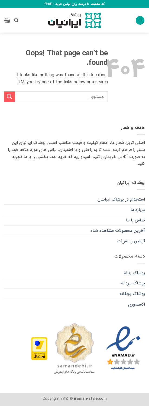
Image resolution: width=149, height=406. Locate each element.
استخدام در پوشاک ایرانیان (121, 199)
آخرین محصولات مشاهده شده (117, 230)
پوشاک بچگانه (132, 293)
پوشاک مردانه (133, 283)
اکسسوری (136, 304)
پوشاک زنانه (134, 272)
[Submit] (9, 96)
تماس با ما (135, 220)
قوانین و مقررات (131, 241)
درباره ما (138, 209)
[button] (140, 20)
